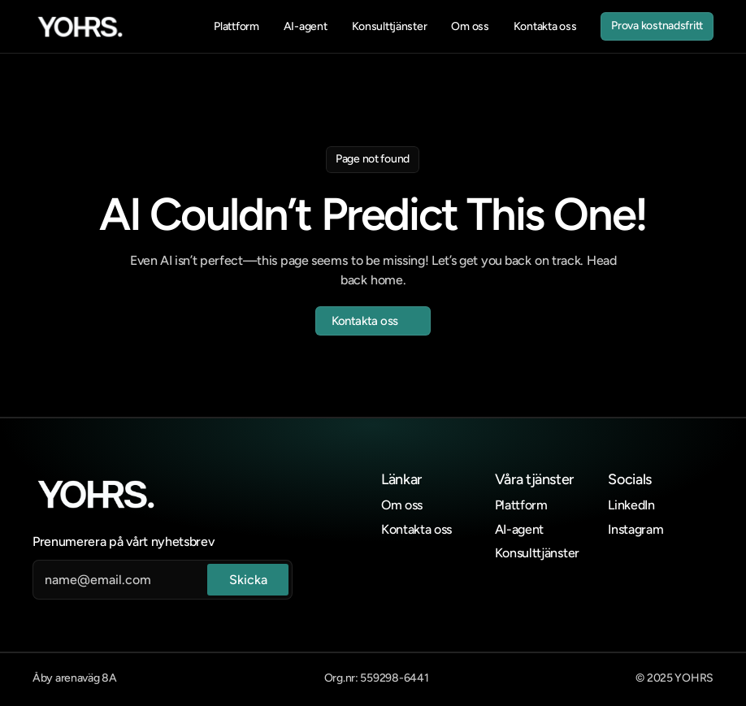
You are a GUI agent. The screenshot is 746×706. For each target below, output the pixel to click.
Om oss (402, 505)
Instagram (635, 529)
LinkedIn (631, 505)
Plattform (521, 505)
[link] (80, 26)
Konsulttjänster (537, 553)
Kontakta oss (416, 529)
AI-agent (519, 529)
